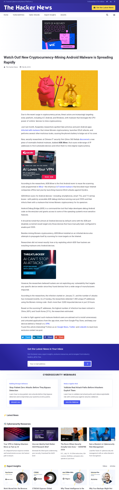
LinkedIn (83, 327)
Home (6, 15)
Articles (112, 466)
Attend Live (15, 402)
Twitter (72, 327)
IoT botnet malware (64, 187)
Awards (63, 15)
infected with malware (30, 130)
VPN (47, 324)
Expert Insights (50, 15)
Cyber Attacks (34, 15)
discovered (84, 139)
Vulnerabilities (18, 15)
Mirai (41, 187)
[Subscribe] (87, 363)
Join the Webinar (72, 402)
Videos (105, 466)
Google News (62, 327)
